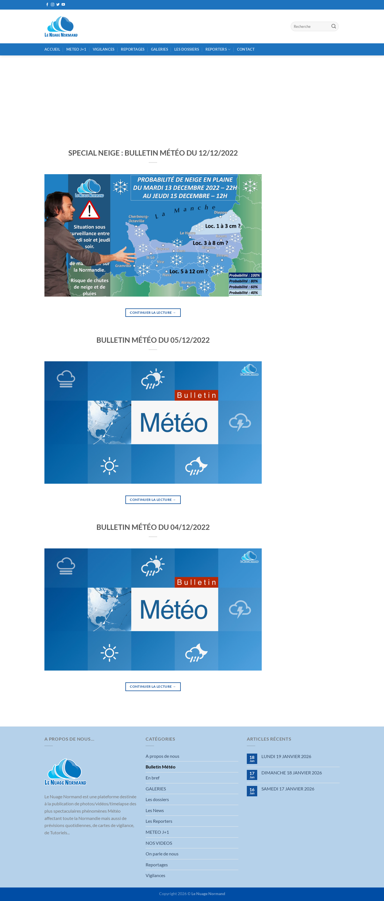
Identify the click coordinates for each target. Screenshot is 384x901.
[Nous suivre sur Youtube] (63, 5)
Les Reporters (159, 821)
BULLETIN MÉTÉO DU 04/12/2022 (153, 527)
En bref (152, 777)
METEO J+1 (76, 49)
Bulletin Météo (160, 766)
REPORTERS (218, 49)
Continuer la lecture (153, 312)
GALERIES (159, 49)
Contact (246, 49)
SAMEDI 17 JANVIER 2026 (287, 788)
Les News (155, 810)
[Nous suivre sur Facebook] (47, 5)
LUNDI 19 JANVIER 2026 (286, 756)
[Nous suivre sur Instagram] (52, 5)
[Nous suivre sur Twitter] (58, 5)
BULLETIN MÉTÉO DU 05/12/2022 (153, 340)
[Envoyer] (333, 26)
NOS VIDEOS (159, 843)
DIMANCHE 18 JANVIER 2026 (291, 772)
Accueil (52, 49)
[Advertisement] (192, 97)
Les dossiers (186, 49)
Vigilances (104, 49)
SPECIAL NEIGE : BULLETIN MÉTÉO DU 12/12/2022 (153, 153)
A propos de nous (162, 756)
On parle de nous (162, 853)
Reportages (133, 49)
